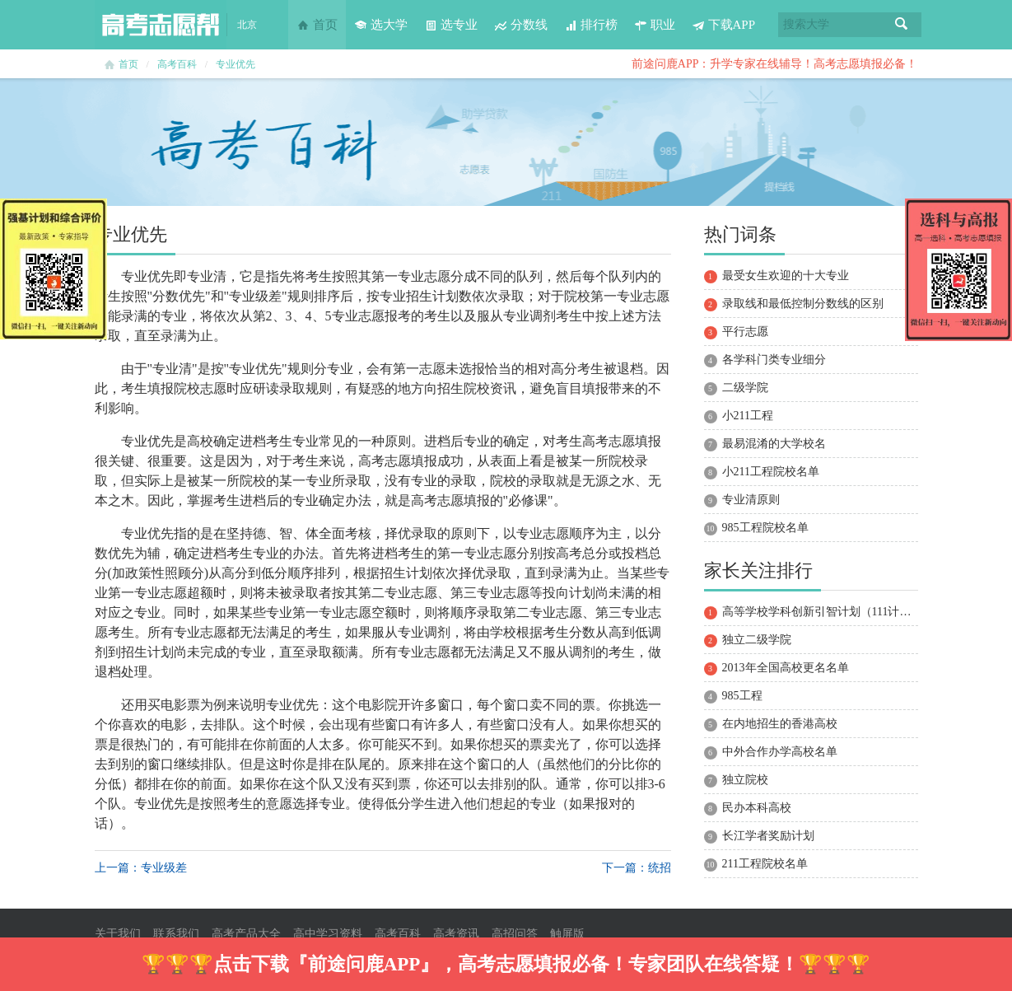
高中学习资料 (327, 934)
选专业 (451, 24)
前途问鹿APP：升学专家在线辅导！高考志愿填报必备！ (775, 64)
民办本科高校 (756, 808)
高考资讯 (456, 934)
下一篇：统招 (636, 868)
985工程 (742, 695)
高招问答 (515, 934)
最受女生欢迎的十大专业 (785, 275)
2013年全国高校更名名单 (785, 667)
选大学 (381, 24)
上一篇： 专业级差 (141, 868)
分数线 (521, 24)
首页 (317, 24)
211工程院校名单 (765, 864)
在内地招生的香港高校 (779, 724)
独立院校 (745, 780)
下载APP (724, 24)
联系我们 (176, 934)
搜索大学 (806, 24)
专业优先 (235, 64)
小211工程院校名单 (770, 471)
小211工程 (747, 415)
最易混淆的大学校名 (774, 443)
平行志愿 (745, 331)
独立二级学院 (756, 639)
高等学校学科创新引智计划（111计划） (822, 611)
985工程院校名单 (765, 527)
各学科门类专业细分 (774, 359)
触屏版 (567, 934)
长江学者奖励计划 (768, 836)
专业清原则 (751, 499)
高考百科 (177, 64)
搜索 (901, 24)
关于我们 (118, 934)
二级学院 (745, 387)
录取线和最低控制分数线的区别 (803, 303)
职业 (654, 24)
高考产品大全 (246, 934)
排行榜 (591, 24)
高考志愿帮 (160, 24)
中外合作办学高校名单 (779, 752)
